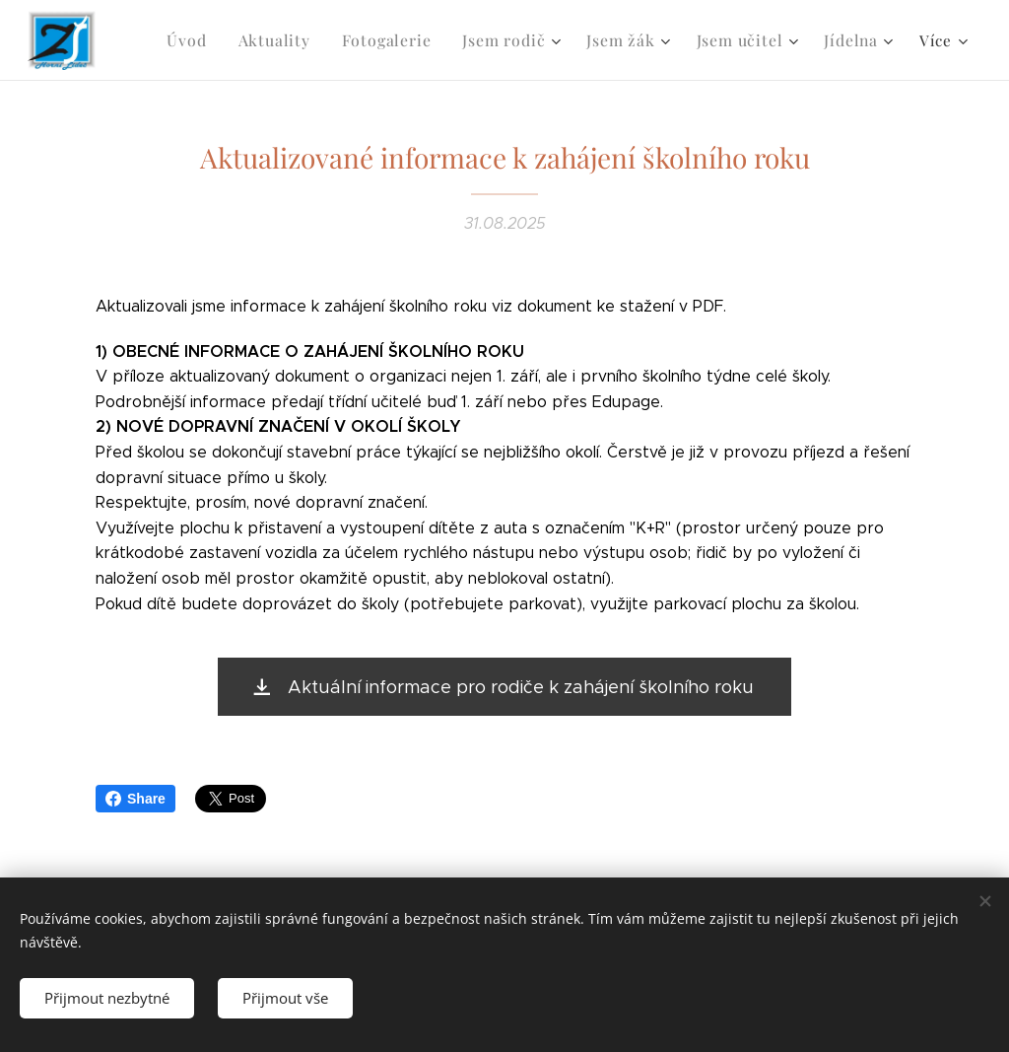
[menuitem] (210, 40)
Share (135, 799)
